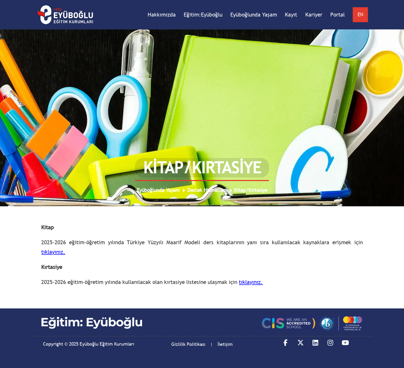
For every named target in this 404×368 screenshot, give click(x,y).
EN (360, 14)
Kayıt (291, 14)
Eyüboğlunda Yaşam (253, 14)
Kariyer (313, 14)
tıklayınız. (53, 251)
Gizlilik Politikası (188, 344)
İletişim (225, 344)
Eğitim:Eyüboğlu (203, 14)
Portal (337, 14)
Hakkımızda (162, 14)
